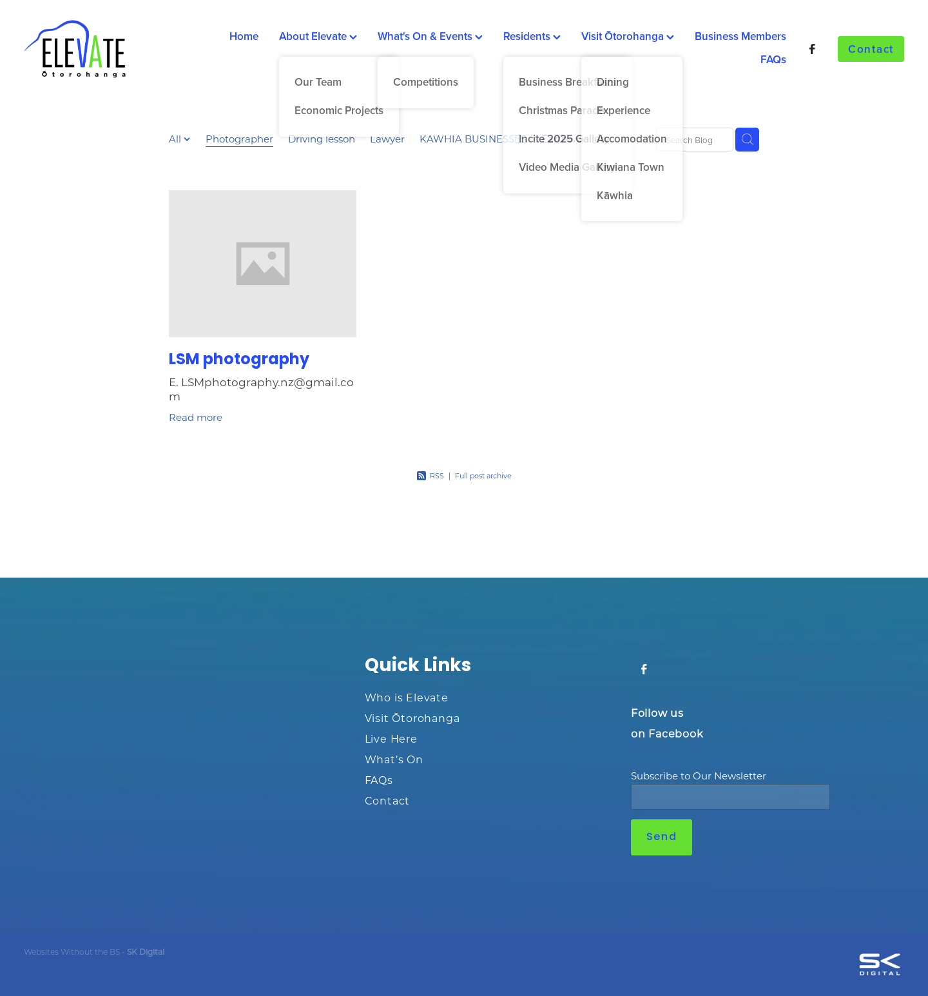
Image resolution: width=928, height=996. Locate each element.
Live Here (391, 738)
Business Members (740, 36)
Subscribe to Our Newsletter (698, 776)
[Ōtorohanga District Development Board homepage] (112, 49)
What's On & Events (430, 36)
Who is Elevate (407, 697)
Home (243, 36)
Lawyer (387, 138)
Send (661, 837)
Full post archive (483, 475)
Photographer (239, 138)
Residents (532, 36)
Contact (871, 49)
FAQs (773, 59)
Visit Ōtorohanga (627, 36)
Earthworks (568, 138)
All (176, 138)
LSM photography (239, 360)
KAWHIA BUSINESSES (473, 138)
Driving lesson (321, 138)
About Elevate (318, 36)
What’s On (394, 759)
